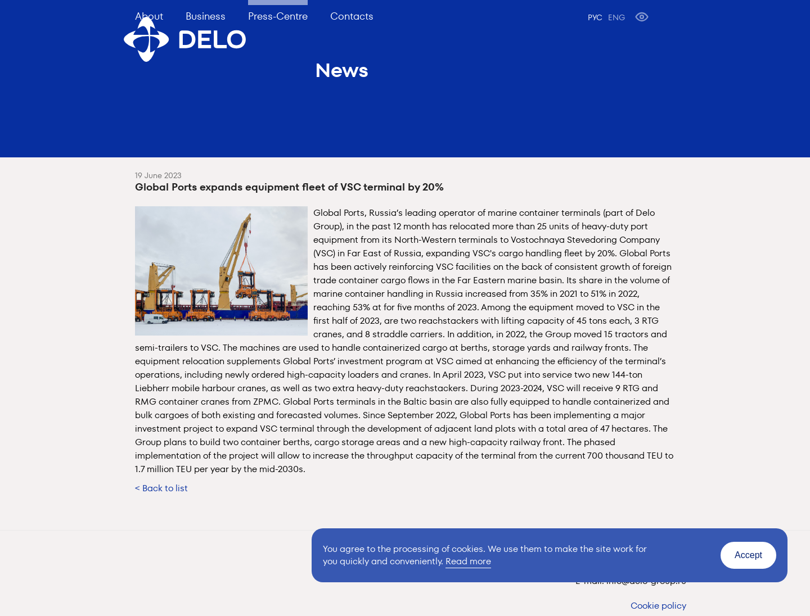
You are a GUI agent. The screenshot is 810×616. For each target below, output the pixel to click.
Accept (748, 555)
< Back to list (161, 488)
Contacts (352, 16)
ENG (616, 17)
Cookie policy (658, 605)
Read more (468, 561)
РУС (595, 17)
